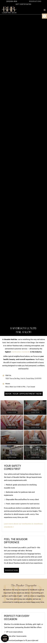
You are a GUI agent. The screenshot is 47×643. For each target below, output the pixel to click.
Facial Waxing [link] (12, 410)
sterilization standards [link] (20, 352)
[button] (44, 10)
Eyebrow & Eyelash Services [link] (35, 439)
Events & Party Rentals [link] (11, 454)
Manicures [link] (35, 410)
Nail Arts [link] (11, 425)
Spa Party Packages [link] (35, 454)
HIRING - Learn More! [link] (5, 638)
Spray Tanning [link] (12, 439)
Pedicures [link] (35, 425)
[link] (44, 16)
